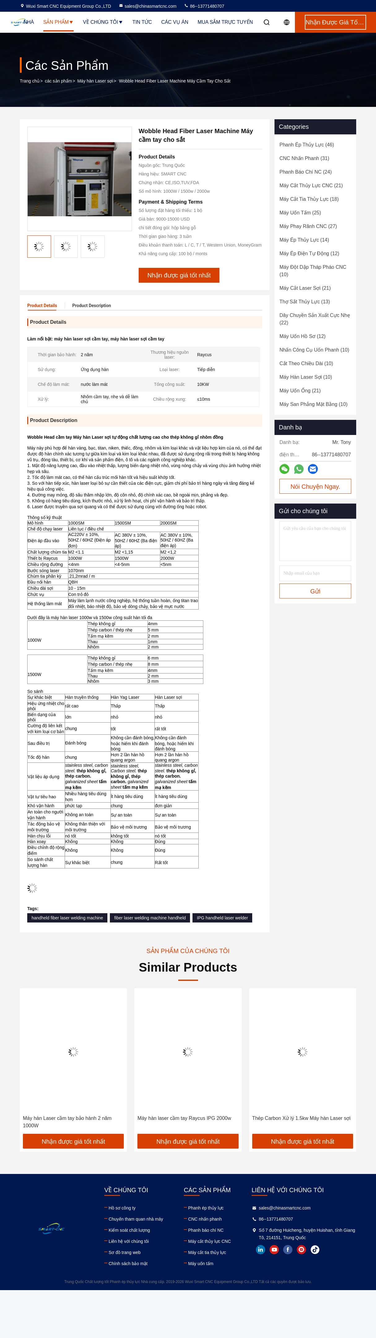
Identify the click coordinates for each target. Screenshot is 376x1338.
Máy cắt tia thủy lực (207, 1252)
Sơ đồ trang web (124, 1252)
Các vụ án (174, 22)
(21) (311, 185)
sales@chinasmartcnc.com (148, 6)
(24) (305, 172)
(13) (304, 301)
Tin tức (142, 22)
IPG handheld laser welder (222, 917)
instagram (301, 1249)
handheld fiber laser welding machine (67, 917)
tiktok (315, 1249)
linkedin (260, 1249)
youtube (274, 1249)
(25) (300, 212)
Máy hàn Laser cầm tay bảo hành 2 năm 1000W (67, 1122)
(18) (309, 199)
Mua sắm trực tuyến (225, 22)
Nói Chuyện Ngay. (315, 486)
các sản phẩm (58, 80)
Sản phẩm (58, 22)
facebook (287, 1249)
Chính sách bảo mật (128, 1263)
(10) (312, 270)
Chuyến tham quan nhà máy (136, 1219)
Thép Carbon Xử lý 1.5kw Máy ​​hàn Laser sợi (301, 1118)
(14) (304, 240)
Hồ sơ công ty (122, 1207)
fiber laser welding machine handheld (150, 917)
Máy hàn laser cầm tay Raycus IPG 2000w (184, 1118)
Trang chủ (30, 80)
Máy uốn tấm (200, 1263)
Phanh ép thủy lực (206, 1207)
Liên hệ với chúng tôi (129, 1241)
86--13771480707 (204, 6)
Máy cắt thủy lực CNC (209, 1241)
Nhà (29, 22)
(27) (308, 226)
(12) (309, 253)
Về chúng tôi (103, 22)
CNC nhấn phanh (205, 1219)
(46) (306, 144)
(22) (314, 319)
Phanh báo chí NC (205, 1230)
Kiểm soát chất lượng (129, 1230)
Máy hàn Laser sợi (95, 80)
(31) (304, 158)
